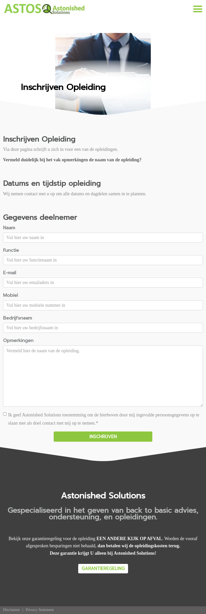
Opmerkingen (18, 340)
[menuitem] (11, 610)
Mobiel (10, 295)
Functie (11, 250)
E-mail (9, 272)
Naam (9, 227)
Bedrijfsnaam (17, 318)
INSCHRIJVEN (103, 436)
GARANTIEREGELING (103, 568)
